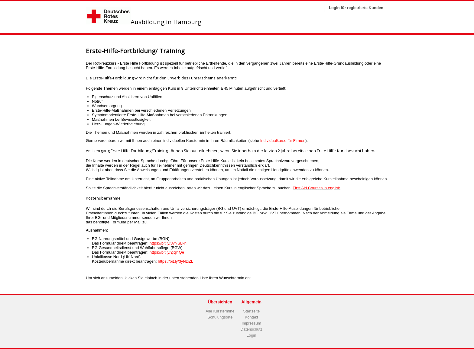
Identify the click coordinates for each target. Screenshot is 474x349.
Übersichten (220, 301)
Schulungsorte (219, 317)
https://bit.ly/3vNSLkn (168, 243)
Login (251, 335)
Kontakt (251, 317)
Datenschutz (251, 329)
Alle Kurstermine (220, 311)
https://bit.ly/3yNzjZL (175, 261)
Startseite (251, 311)
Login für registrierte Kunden (356, 7)
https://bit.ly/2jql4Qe (167, 252)
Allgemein (251, 301)
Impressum (251, 323)
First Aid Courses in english (316, 188)
